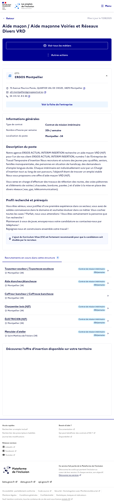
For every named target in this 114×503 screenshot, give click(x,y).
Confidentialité (46, 495)
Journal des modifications (13, 436)
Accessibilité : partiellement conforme (18, 491)
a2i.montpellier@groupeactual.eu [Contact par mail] (26, 92)
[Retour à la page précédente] (9, 18)
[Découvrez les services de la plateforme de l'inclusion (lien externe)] (16, 469)
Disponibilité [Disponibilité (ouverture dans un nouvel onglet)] (64, 436)
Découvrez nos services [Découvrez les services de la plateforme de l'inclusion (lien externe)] (69, 475)
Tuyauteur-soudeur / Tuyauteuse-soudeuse (29, 268)
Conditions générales (28, 495)
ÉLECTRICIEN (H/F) (16, 319)
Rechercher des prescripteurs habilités (18, 433)
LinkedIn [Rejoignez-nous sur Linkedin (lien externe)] (7, 447)
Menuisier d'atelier (15, 331)
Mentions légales (9, 495)
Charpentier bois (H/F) (18, 306)
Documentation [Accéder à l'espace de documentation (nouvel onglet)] (65, 429)
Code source (43, 491)
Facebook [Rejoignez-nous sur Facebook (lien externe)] (8, 451)
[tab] (32, 258)
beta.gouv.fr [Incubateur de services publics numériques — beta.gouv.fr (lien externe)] (8, 481)
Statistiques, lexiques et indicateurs (71, 495)
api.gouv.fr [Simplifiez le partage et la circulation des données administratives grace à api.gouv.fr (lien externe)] (43, 481)
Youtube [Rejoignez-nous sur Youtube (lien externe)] (7, 455)
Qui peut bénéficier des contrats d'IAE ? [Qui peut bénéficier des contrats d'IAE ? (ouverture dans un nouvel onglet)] (76, 433)
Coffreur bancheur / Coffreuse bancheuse (29, 294)
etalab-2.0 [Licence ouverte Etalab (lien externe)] (66, 499)
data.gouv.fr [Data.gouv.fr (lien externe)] (26, 481)
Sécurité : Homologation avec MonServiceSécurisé (76, 491)
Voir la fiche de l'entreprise (57, 104)
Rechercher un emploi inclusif (15, 429)
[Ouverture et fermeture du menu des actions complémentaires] (57, 55)
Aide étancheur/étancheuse (21, 281)
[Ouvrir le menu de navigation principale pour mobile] (105, 6)
